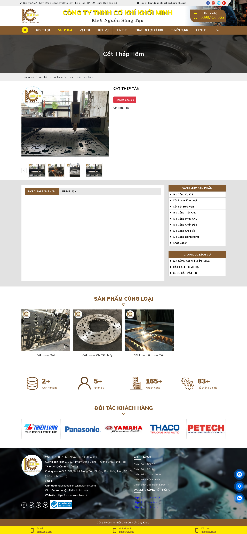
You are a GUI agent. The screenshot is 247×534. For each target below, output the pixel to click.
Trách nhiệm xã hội (149, 30)
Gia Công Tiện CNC (183, 212)
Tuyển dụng (179, 30)
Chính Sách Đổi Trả (144, 464)
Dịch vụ (103, 30)
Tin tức (122, 30)
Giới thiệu (43, 30)
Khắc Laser (178, 242)
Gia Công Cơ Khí (181, 194)
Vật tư (85, 30)
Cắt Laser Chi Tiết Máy (97, 355)
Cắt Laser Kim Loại (183, 200)
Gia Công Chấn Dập (183, 224)
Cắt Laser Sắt (45, 355)
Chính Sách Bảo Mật (145, 469)
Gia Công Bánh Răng (184, 236)
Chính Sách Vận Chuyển (147, 479)
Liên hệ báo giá (125, 99)
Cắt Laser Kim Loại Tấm (149, 355)
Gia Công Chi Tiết (182, 230)
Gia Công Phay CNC (183, 218)
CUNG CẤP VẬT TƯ (183, 273)
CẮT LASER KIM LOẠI (184, 267)
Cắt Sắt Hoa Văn (182, 206)
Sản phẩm (65, 30)
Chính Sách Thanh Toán (147, 474)
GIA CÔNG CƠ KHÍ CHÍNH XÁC (190, 260)
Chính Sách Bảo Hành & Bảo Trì (151, 484)
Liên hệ (201, 30)
